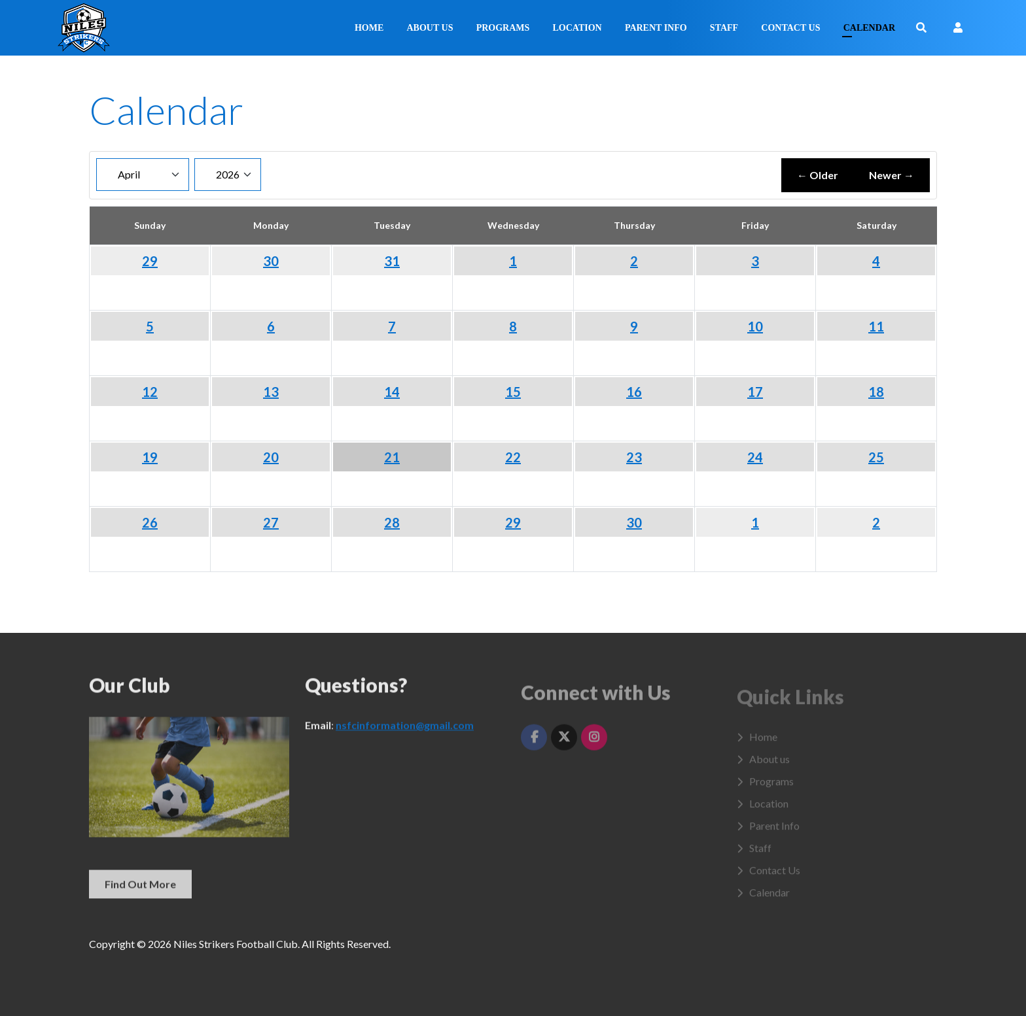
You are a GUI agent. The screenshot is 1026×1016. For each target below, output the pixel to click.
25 (876, 457)
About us (430, 28)
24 (755, 457)
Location (576, 28)
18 (876, 391)
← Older (817, 175)
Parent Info (656, 28)
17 (755, 391)
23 (634, 457)
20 (271, 457)
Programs (503, 28)
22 (513, 457)
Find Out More (140, 891)
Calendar (869, 28)
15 (513, 391)
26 (150, 522)
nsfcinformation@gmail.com (405, 733)
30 (271, 261)
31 (392, 261)
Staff (724, 28)
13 (271, 391)
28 (392, 522)
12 (150, 391)
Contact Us (790, 28)
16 (634, 391)
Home (369, 28)
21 (392, 457)
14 (392, 391)
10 (755, 326)
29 (150, 261)
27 (271, 522)
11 (876, 326)
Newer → (891, 175)
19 (150, 457)
